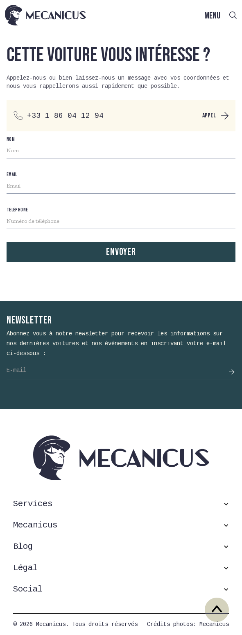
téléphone (17, 210)
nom (11, 139)
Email (12, 175)
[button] (121, 504)
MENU (212, 15)
